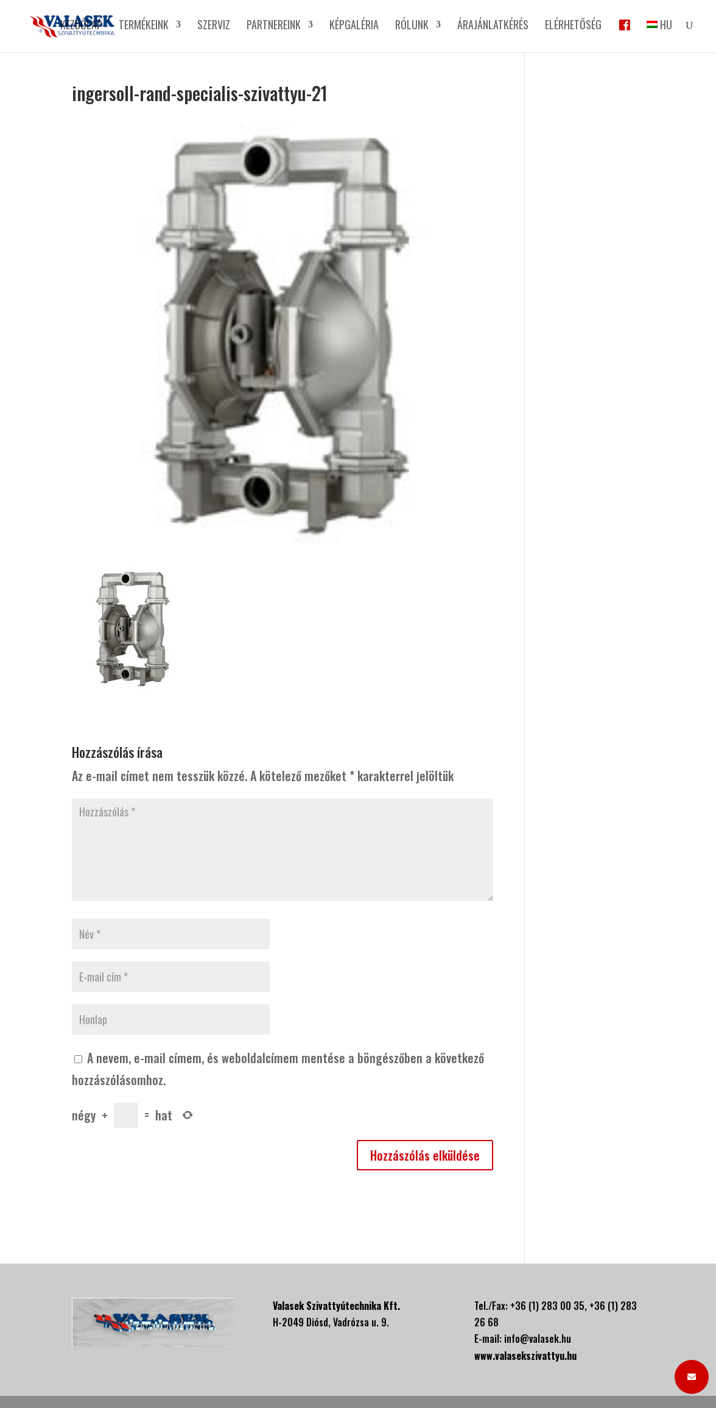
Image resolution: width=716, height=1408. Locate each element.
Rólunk (412, 26)
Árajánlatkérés (492, 26)
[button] (692, 1377)
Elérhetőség (573, 26)
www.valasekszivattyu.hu (525, 1355)
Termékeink (144, 26)
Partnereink (274, 26)
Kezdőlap (81, 26)
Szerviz (213, 26)
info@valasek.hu (537, 1338)
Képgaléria (354, 26)
